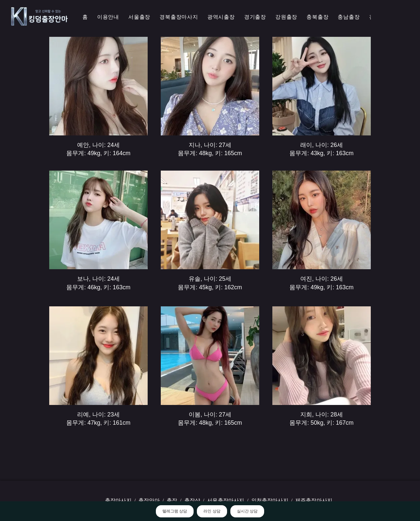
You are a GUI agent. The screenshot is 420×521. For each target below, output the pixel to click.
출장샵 (192, 500)
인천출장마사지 (269, 500)
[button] (178, 17)
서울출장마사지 (225, 500)
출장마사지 (118, 500)
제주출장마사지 (313, 500)
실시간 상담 (247, 511)
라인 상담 (211, 511)
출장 (172, 500)
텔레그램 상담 (174, 511)
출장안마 (149, 500)
